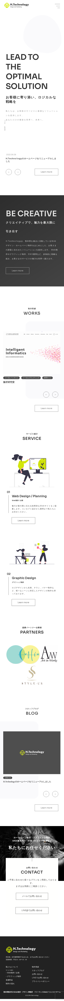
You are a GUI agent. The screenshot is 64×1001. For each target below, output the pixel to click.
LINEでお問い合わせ (40, 980)
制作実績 (35, 969)
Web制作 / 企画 (13, 975)
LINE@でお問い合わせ (31, 912)
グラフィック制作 (14, 978)
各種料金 (9, 982)
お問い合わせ (37, 976)
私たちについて (12, 969)
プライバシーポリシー (40, 983)
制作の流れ (10, 985)
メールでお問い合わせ (32, 898)
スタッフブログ (38, 972)
